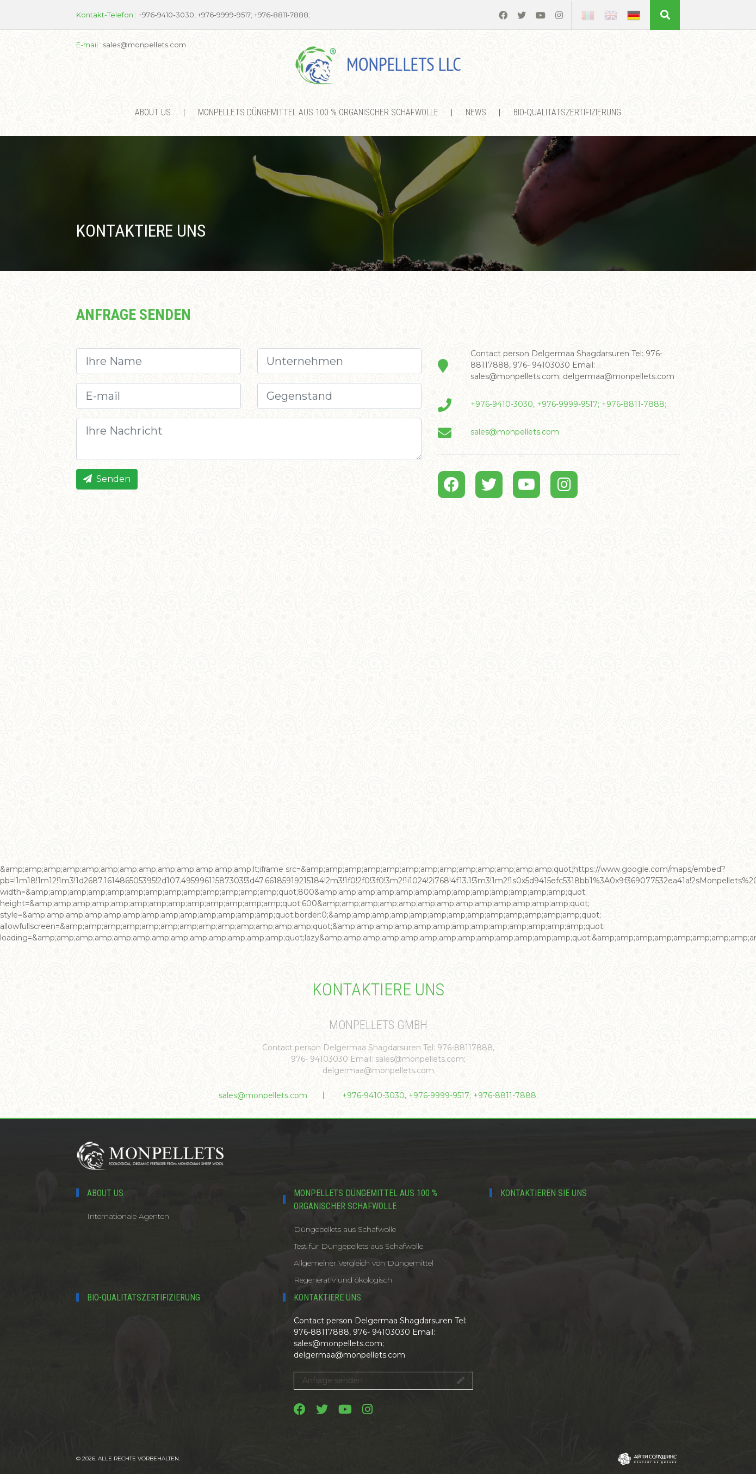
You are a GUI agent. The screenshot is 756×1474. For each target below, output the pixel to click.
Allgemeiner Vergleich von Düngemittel (363, 1263)
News (476, 112)
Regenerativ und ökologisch (343, 1280)
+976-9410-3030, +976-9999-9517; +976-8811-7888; (568, 404)
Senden (107, 479)
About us (153, 112)
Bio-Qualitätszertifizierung (567, 112)
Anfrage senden (383, 1380)
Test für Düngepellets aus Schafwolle (358, 1246)
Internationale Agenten (128, 1216)
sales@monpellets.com (514, 432)
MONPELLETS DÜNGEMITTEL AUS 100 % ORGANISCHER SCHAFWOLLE (318, 112)
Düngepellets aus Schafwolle (345, 1229)
